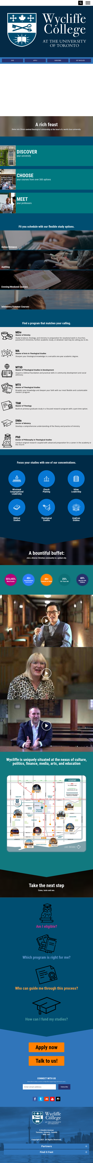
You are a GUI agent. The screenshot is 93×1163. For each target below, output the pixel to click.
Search (80, 3)
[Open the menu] (88, 2)
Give (12, 60)
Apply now (46, 1047)
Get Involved (80, 60)
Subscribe (57, 60)
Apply (35, 60)
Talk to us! (47, 1061)
